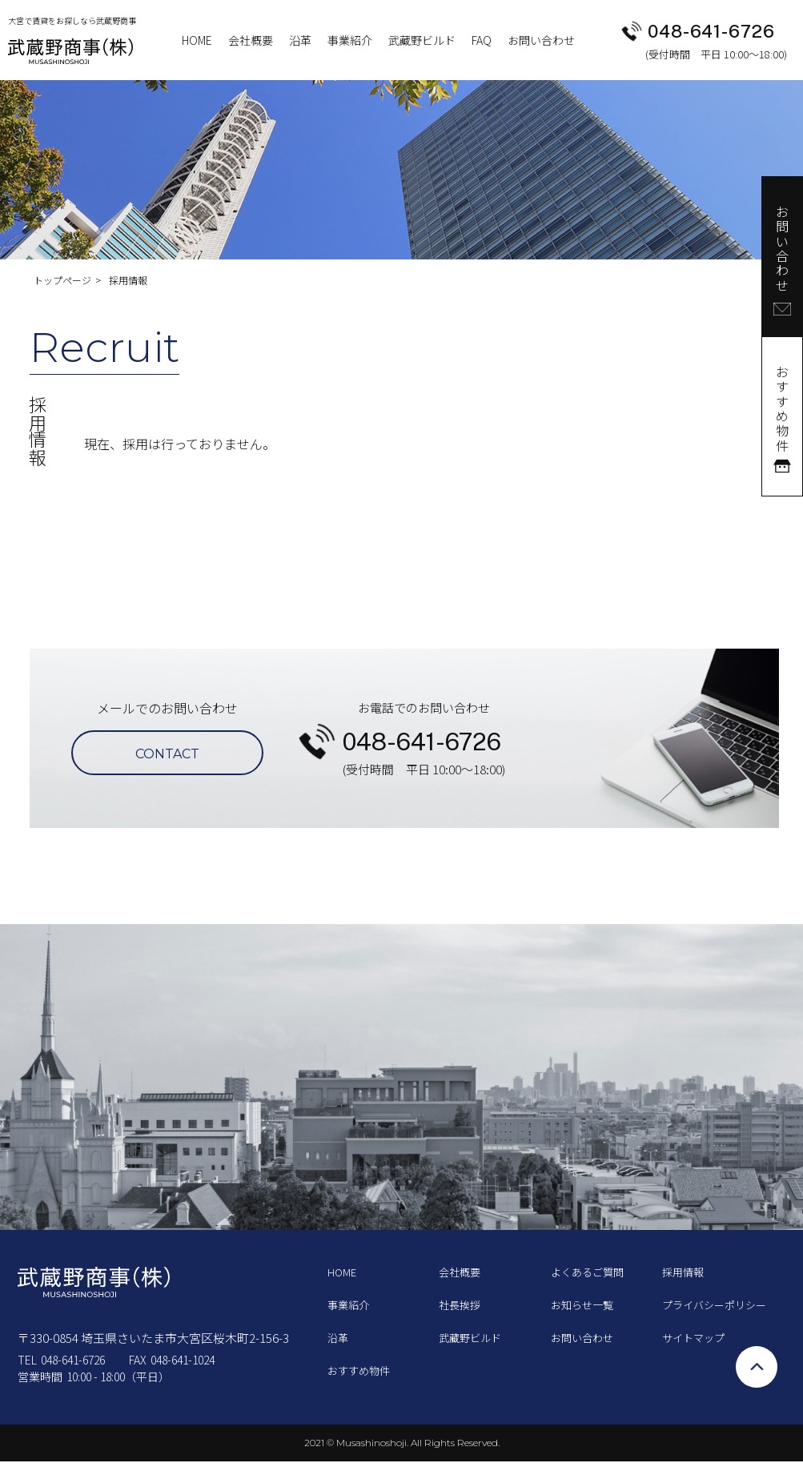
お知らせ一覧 (582, 1305)
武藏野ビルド (422, 40)
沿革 (300, 40)
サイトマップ (693, 1337)
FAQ (482, 40)
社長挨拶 (459, 1305)
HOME (197, 40)
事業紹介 (349, 40)
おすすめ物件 (358, 1370)
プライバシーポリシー (714, 1305)
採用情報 (683, 1272)
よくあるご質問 (587, 1272)
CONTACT (167, 754)
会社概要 (250, 40)
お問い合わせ (541, 40)
